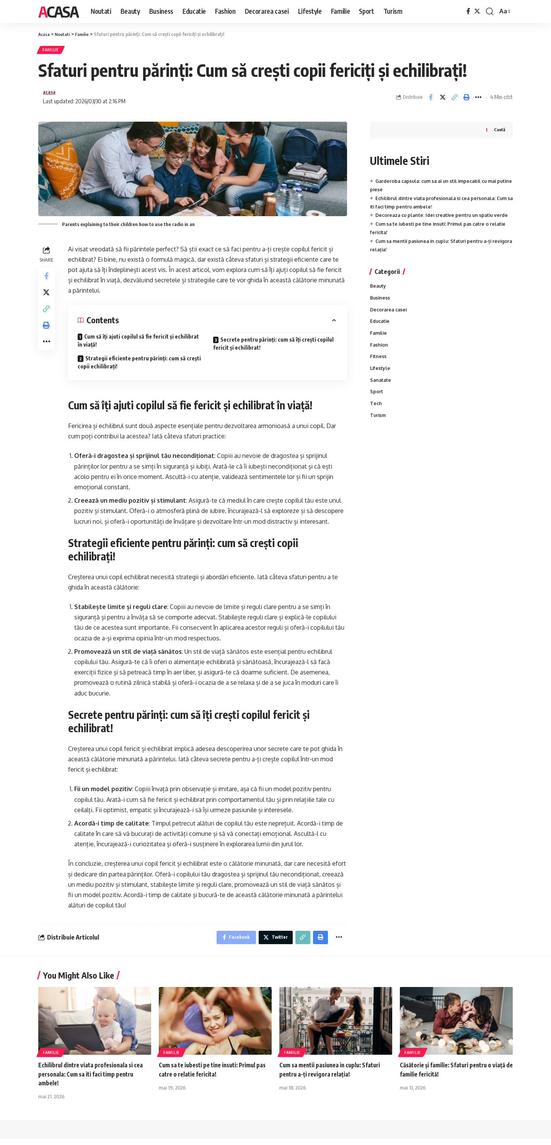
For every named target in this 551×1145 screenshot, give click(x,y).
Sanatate (381, 397)
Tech (376, 422)
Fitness (378, 373)
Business (380, 311)
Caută (499, 134)
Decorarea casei (389, 324)
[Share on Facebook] (430, 100)
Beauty (378, 299)
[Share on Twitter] (442, 100)
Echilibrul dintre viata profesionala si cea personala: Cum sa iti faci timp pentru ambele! (93, 1080)
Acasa (58, 11)
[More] (478, 100)
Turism (378, 434)
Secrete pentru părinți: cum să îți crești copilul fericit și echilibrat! (273, 347)
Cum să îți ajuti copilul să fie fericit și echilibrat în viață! (138, 344)
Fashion (379, 361)
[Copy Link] (454, 100)
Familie (53, 51)
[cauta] (490, 11)
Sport (376, 410)
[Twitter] (477, 11)
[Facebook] (468, 11)
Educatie (380, 336)
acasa (50, 94)
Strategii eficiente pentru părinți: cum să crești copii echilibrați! (139, 366)
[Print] (466, 100)
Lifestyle (380, 385)
